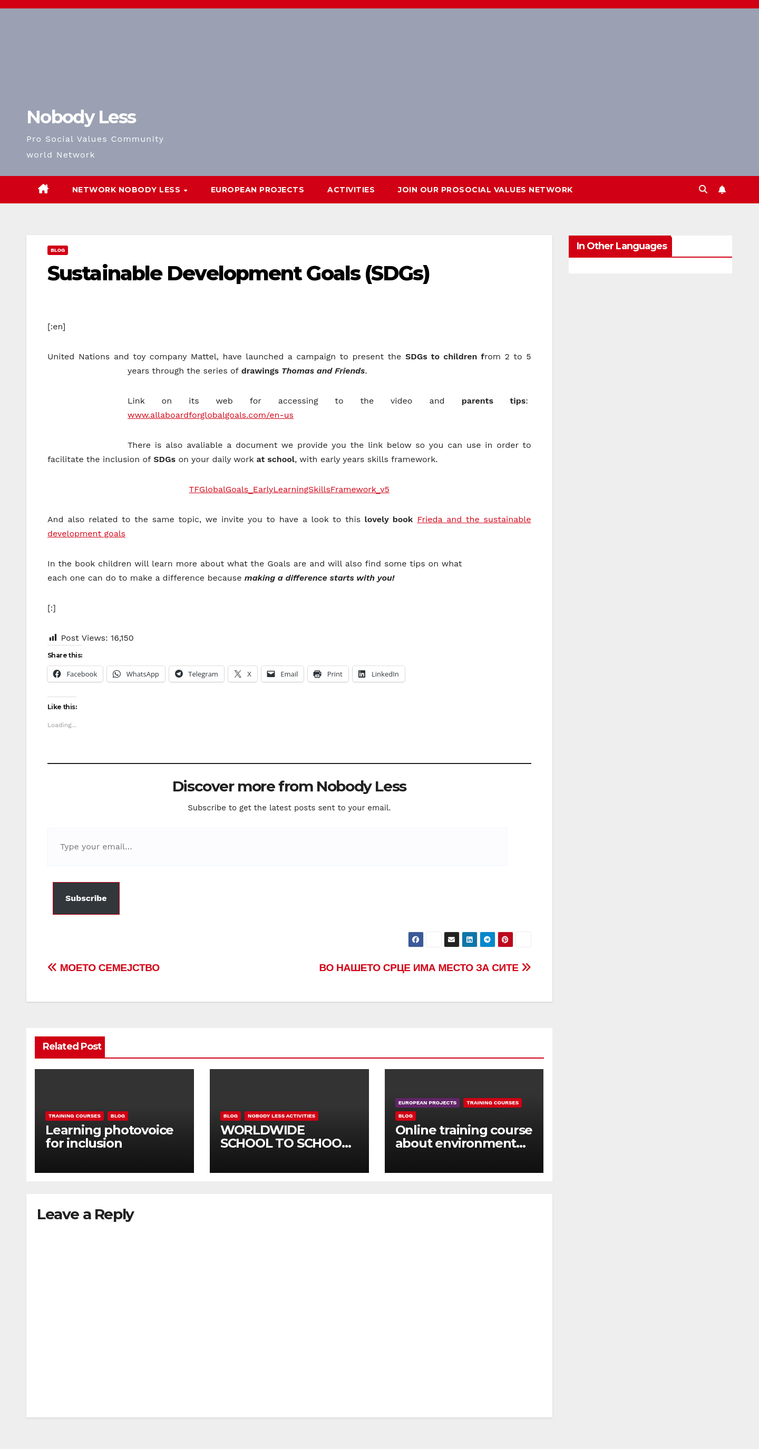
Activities (351, 189)
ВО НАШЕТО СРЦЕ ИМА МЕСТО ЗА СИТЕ (425, 968)
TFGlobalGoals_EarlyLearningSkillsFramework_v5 (289, 489)
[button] (703, 189)
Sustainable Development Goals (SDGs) (238, 273)
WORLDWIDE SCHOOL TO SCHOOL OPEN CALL (284, 1143)
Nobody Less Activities (281, 1116)
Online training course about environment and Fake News (464, 1143)
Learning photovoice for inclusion (109, 1136)
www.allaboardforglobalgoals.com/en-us (211, 415)
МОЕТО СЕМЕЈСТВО (103, 968)
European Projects (258, 189)
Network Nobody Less (127, 189)
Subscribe (86, 898)
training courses (74, 1116)
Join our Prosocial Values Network (485, 189)
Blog (58, 250)
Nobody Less (80, 117)
